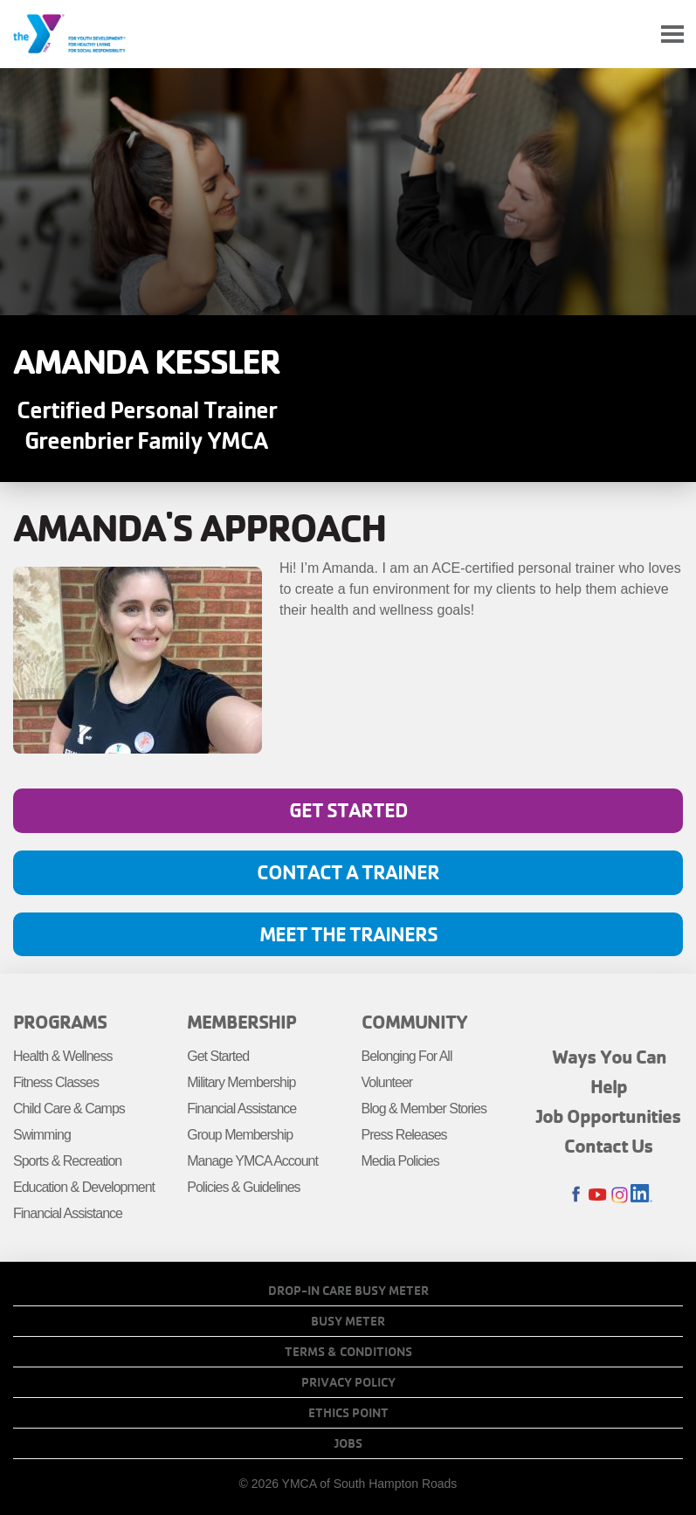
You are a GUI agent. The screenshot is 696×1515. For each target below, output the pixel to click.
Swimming (42, 1134)
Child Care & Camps (69, 1108)
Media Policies (400, 1160)
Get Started (348, 810)
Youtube (598, 1195)
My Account (631, 34)
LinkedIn (641, 1195)
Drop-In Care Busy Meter (348, 1290)
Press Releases (404, 1134)
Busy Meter (348, 1321)
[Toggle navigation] (672, 34)
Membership (241, 1021)
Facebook (576, 1195)
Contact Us (608, 1145)
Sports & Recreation (67, 1160)
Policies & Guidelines (243, 1187)
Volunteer (387, 1082)
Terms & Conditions (348, 1352)
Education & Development (84, 1187)
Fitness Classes (56, 1082)
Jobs (348, 1443)
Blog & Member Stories (424, 1108)
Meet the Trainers (348, 934)
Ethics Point (348, 1413)
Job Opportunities (608, 1116)
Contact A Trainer (348, 872)
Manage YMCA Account (252, 1160)
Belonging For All (407, 1056)
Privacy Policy (348, 1382)
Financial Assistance (67, 1213)
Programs (60, 1021)
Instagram (620, 1195)
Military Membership (241, 1082)
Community (414, 1021)
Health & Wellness (62, 1056)
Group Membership (240, 1134)
